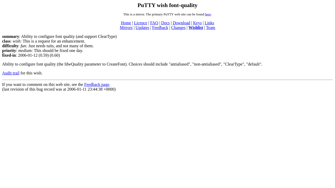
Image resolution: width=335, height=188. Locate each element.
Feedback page (96, 84)
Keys (197, 23)
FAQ (154, 23)
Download (181, 23)
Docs (165, 23)
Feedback (160, 27)
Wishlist (195, 27)
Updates (142, 27)
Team (210, 27)
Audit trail (10, 73)
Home (126, 23)
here (208, 14)
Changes (178, 27)
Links (209, 23)
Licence (140, 23)
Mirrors (126, 27)
